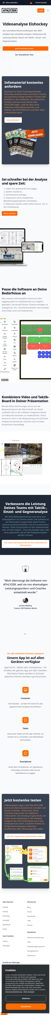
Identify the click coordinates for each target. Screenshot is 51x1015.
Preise (29, 912)
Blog (29, 907)
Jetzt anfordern (13, 120)
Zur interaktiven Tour (25, 55)
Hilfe (29, 921)
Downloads (31, 916)
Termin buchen (41, 3)
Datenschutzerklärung (14, 998)
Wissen (29, 925)
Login (41, 10)
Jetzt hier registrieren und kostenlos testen (25, 836)
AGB (28, 942)
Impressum (31, 955)
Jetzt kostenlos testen (25, 48)
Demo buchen (10, 213)
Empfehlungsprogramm (36, 946)
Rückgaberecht (32, 951)
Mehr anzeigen (29, 998)
